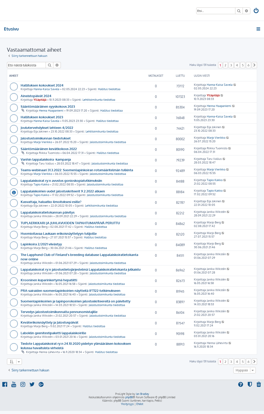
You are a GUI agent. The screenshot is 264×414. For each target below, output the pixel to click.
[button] (254, 65)
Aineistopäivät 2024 (36, 95)
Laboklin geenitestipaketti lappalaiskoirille (53, 333)
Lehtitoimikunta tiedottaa (98, 99)
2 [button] (225, 65)
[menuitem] (256, 11)
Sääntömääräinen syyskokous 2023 (48, 106)
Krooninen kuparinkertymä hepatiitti (49, 280)
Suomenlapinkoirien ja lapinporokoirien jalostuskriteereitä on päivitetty (75, 301)
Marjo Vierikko (43, 142)
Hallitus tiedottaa (109, 89)
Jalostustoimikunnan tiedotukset (46, 138)
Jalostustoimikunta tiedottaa (108, 142)
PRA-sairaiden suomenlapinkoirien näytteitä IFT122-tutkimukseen (70, 290)
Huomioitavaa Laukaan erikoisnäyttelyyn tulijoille (59, 233)
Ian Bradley (142, 393)
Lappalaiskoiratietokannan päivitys (48, 212)
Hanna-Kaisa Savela (46, 89)
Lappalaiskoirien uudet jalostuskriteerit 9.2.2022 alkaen (63, 191)
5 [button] (243, 65)
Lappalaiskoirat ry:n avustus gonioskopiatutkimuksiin (61, 180)
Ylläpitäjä (40, 99)
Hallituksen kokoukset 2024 (42, 85)
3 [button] (231, 65)
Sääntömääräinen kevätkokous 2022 (49, 148)
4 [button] (237, 65)
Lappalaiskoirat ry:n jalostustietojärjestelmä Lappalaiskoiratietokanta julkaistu (81, 269)
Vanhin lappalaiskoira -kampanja (46, 159)
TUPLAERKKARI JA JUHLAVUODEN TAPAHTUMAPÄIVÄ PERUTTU (70, 223)
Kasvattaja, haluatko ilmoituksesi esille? (51, 201)
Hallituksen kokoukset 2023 (42, 117)
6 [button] (249, 65)
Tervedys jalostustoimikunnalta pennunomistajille (59, 311)
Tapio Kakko (41, 184)
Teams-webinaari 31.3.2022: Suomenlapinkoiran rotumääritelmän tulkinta (77, 170)
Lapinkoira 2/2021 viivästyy (41, 244)
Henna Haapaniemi (51, 110)
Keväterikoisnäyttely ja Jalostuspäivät (49, 322)
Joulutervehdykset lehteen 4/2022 (47, 127)
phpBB (129, 397)
